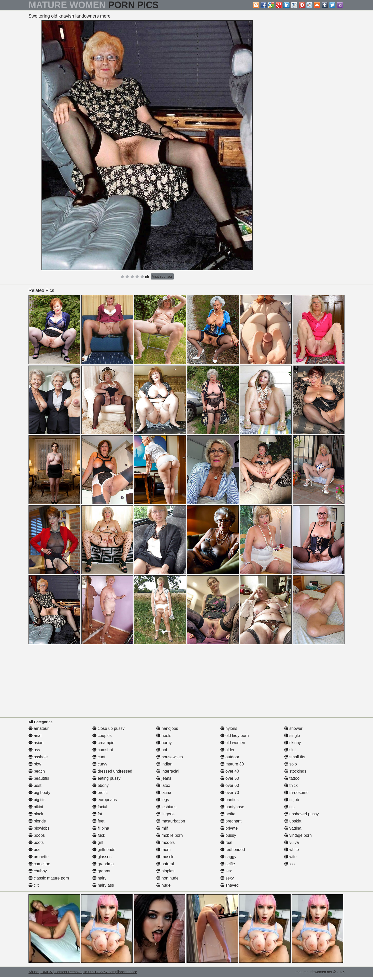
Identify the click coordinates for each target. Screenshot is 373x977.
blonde (37, 821)
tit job (291, 800)
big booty (39, 792)
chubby (37, 871)
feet (98, 821)
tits (289, 807)
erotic (100, 792)
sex (226, 871)
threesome (296, 792)
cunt (98, 757)
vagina (293, 828)
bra (34, 849)
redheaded (232, 849)
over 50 (229, 778)
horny (163, 743)
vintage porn (298, 835)
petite (228, 814)
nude (163, 885)
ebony (100, 785)
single (292, 735)
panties (229, 800)
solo (290, 764)
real (226, 842)
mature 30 (232, 764)
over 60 (229, 785)
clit (33, 885)
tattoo (291, 778)
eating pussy (106, 778)
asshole (38, 757)
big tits (37, 800)
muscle (165, 857)
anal (34, 735)
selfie (227, 864)
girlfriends (103, 849)
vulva (291, 842)
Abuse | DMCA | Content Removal (55, 972)
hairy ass (103, 885)
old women (232, 743)
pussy (228, 835)
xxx (289, 864)
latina (163, 792)
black (35, 814)
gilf (97, 842)
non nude (167, 878)
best (34, 785)
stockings (295, 771)
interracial (167, 771)
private (229, 828)
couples (102, 735)
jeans (163, 778)
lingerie (165, 814)
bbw (34, 764)
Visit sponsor (162, 276)
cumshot (102, 750)
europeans (104, 800)
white (291, 849)
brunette (38, 857)
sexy (227, 878)
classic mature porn (48, 878)
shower (293, 728)
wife (290, 857)
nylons (228, 728)
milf (162, 828)
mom (163, 849)
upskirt (293, 821)
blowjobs (39, 828)
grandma (103, 864)
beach (36, 771)
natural (165, 864)
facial (99, 807)
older (227, 750)
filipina (100, 828)
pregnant (231, 821)
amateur (38, 728)
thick (291, 785)
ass (34, 750)
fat (97, 814)
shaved (229, 885)
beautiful (38, 778)
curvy (99, 764)
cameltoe (39, 864)
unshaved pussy (301, 814)
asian (36, 743)
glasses (101, 857)
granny (101, 871)
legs (162, 800)
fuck (98, 835)
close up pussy (108, 728)
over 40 (229, 771)
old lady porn (234, 735)
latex (163, 785)
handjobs (167, 728)
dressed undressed (112, 771)
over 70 (229, 792)
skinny (292, 743)
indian (164, 764)
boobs (36, 835)
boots (36, 842)
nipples (165, 871)
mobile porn (169, 835)
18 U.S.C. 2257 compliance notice (110, 972)
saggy (228, 857)
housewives (169, 757)
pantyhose (232, 807)
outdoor (229, 757)
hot (161, 750)
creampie (103, 743)
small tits (294, 757)
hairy (99, 878)
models (165, 842)
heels (163, 735)
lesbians (166, 807)
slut (290, 750)
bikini (35, 807)
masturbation (170, 821)
